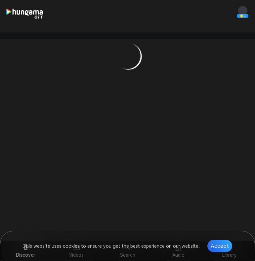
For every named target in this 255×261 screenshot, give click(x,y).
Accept (220, 246)
